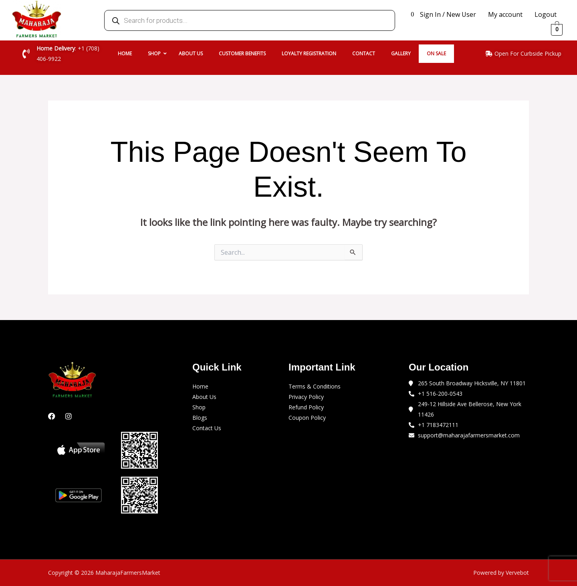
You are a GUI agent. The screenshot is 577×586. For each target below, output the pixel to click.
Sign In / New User (448, 14)
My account (505, 14)
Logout (546, 14)
